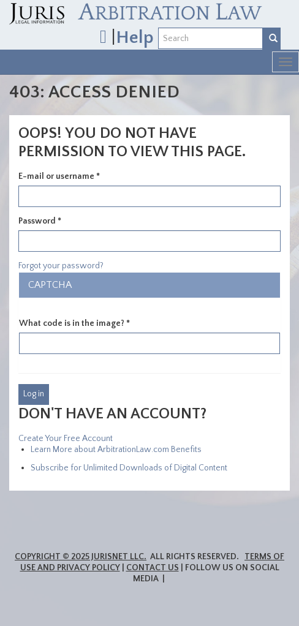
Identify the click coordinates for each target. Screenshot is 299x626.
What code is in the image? (74, 323)
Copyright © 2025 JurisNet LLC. (80, 557)
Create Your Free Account (65, 438)
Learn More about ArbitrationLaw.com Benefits (116, 449)
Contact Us (152, 568)
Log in (33, 394)
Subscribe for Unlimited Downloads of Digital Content (129, 468)
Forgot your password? (61, 266)
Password (39, 221)
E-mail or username (59, 176)
